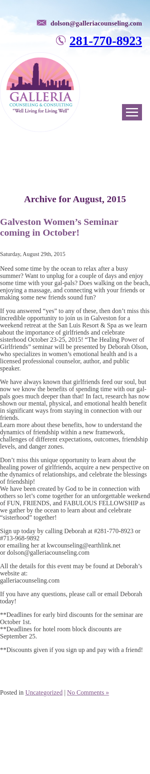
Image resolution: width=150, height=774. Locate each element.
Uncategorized (43, 692)
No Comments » (88, 692)
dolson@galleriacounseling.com (96, 23)
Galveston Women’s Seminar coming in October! (59, 227)
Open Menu (132, 112)
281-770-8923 (106, 40)
